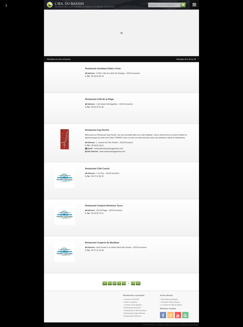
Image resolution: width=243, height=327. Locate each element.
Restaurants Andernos (132, 316)
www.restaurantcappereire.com (112, 151)
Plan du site (175, 325)
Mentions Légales (163, 325)
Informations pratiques (169, 299)
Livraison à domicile (131, 299)
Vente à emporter (130, 302)
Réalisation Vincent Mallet (189, 325)
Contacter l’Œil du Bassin (170, 302)
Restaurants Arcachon (132, 308)
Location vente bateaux (133, 305)
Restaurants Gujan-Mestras (134, 313)
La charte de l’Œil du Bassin (171, 305)
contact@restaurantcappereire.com (108, 148)
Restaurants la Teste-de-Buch (135, 310)
